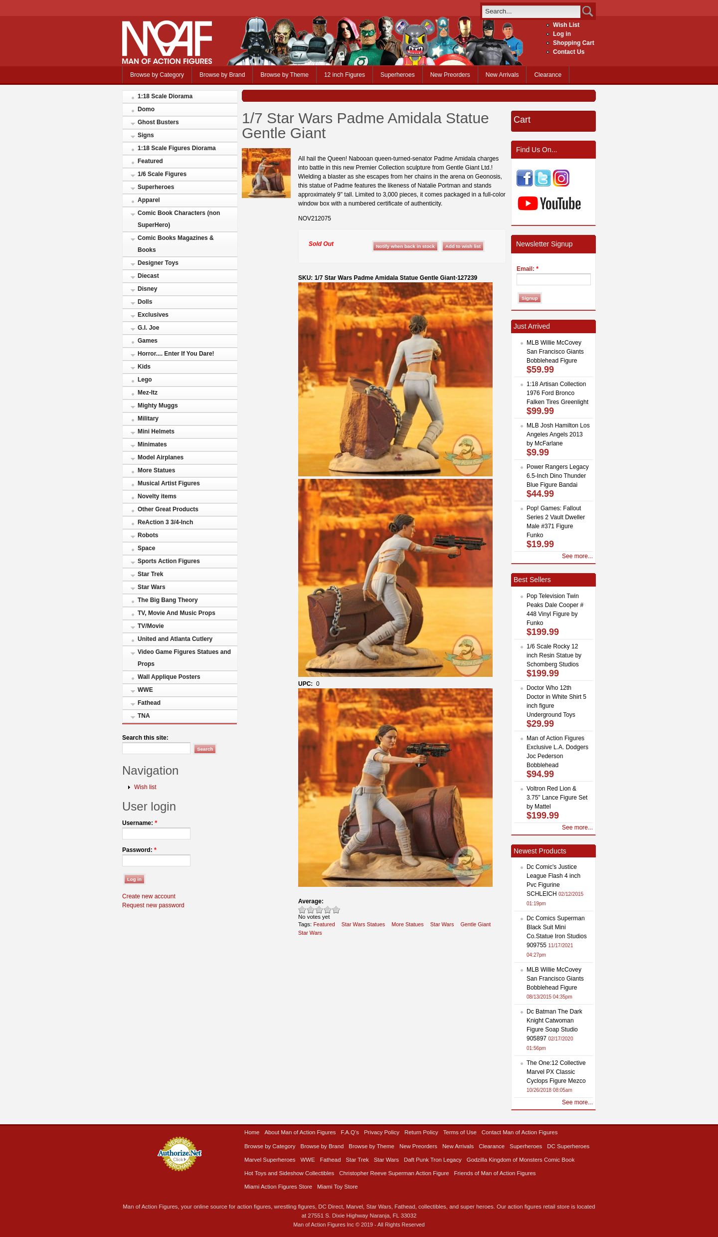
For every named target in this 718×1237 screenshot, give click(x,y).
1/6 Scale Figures (162, 174)
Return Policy (421, 1132)
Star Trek (150, 574)
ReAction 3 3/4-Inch (165, 522)
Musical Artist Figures (169, 483)
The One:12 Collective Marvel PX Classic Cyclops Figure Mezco (556, 1071)
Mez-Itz (148, 392)
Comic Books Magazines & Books (176, 243)
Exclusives (153, 314)
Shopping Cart (573, 42)
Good (319, 909)
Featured (150, 161)
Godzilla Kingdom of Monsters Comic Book (521, 1160)
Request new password (153, 905)
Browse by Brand (222, 74)
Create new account (149, 896)
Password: (139, 849)
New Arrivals (502, 74)
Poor (302, 909)
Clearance (547, 74)
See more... (577, 556)
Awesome (336, 909)
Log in (562, 33)
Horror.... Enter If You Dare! (176, 353)
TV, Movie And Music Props (176, 613)
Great (328, 909)
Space (146, 548)
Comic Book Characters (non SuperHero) (179, 218)
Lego (145, 379)
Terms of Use (460, 1132)
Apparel (149, 200)
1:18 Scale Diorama (165, 96)
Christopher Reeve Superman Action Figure (394, 1173)
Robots (148, 535)
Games (148, 340)
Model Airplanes (160, 457)
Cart (522, 120)
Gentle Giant (475, 924)
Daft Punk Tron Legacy (433, 1160)
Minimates (152, 444)
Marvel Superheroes (270, 1160)
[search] (531, 11)
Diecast (148, 275)
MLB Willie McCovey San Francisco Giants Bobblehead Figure (555, 351)
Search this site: (145, 737)
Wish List (566, 24)
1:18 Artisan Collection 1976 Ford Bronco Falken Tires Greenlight (557, 393)
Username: (139, 823)
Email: (527, 268)
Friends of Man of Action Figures (495, 1173)
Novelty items (157, 496)
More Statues (156, 470)
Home (251, 1132)
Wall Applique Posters (169, 676)
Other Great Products (168, 509)
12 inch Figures (344, 74)
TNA (144, 715)
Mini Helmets (156, 431)
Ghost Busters (158, 122)
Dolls (145, 301)
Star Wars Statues (363, 924)
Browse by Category (157, 74)
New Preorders (450, 74)
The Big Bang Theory (168, 600)
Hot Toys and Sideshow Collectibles (289, 1173)
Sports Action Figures (169, 561)
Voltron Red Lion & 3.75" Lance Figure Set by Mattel (557, 797)
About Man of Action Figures (300, 1132)
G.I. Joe (148, 327)
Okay (311, 909)
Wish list (145, 787)
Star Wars (152, 587)
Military (148, 418)
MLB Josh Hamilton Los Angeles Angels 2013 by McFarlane (558, 434)
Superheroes (397, 74)
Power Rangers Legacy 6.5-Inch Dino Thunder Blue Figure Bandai (558, 475)
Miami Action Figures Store (278, 1187)
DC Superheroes (568, 1146)
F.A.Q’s (350, 1132)
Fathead (149, 702)
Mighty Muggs (158, 405)
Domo (146, 109)
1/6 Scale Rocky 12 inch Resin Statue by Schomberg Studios (554, 655)
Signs (146, 135)
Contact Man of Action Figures (520, 1132)
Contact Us (568, 51)
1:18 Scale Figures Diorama (177, 148)
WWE (145, 689)
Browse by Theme (284, 74)
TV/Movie (151, 625)
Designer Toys (158, 262)
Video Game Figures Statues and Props (184, 657)
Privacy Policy (381, 1132)
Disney (147, 288)
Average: (311, 901)
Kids (144, 366)
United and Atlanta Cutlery (175, 638)
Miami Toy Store (337, 1187)
